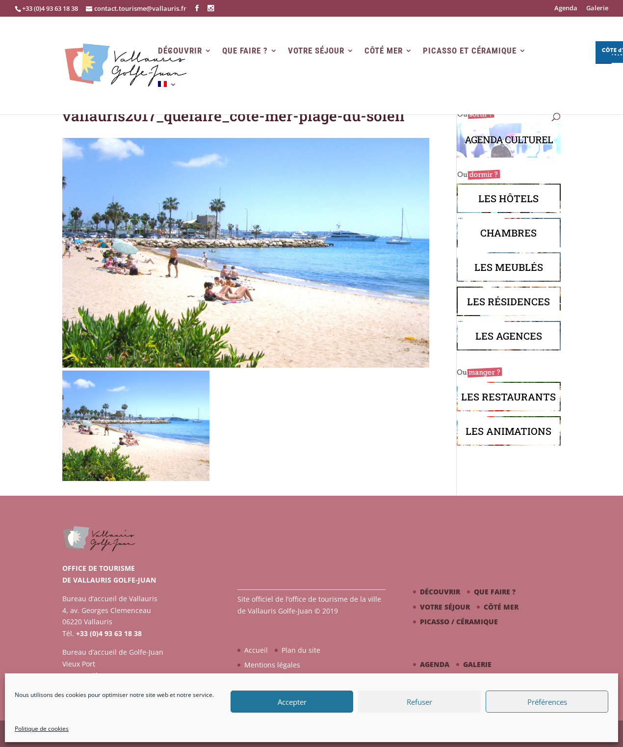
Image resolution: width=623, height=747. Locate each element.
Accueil (256, 650)
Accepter (292, 702)
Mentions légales (272, 664)
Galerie (597, 8)
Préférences (547, 702)
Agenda (565, 8)
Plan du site (301, 650)
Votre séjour (316, 50)
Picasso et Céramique (470, 50)
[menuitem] (167, 97)
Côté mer (383, 50)
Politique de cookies (42, 728)
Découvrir (180, 50)
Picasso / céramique (459, 621)
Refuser (419, 702)
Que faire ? (245, 50)
